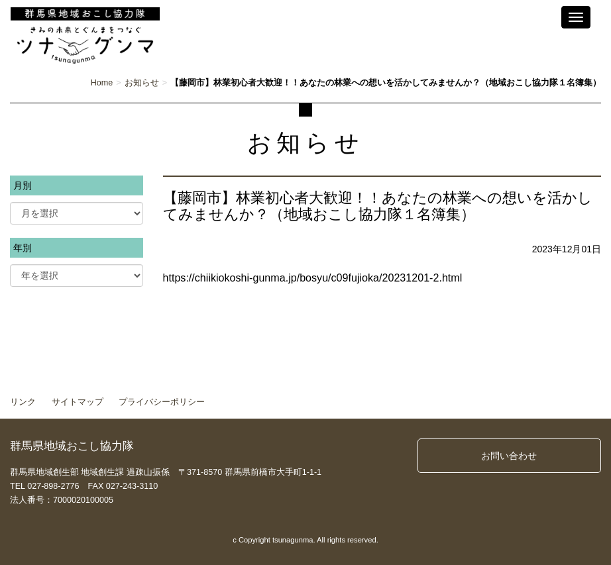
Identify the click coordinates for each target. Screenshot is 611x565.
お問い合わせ (509, 455)
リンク (23, 402)
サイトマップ (77, 402)
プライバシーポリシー (162, 402)
